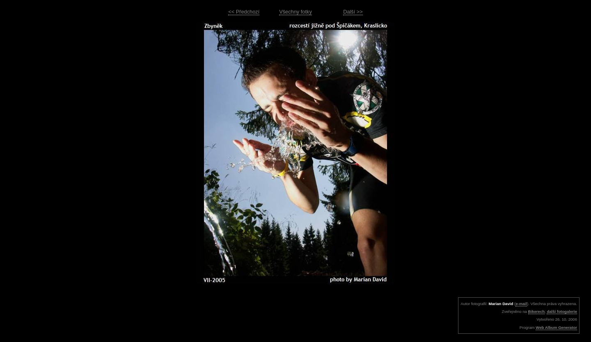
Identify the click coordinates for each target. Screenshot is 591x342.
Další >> (353, 12)
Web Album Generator (556, 327)
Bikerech (536, 311)
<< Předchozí (243, 12)
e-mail (521, 303)
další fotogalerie (562, 311)
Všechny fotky (295, 12)
